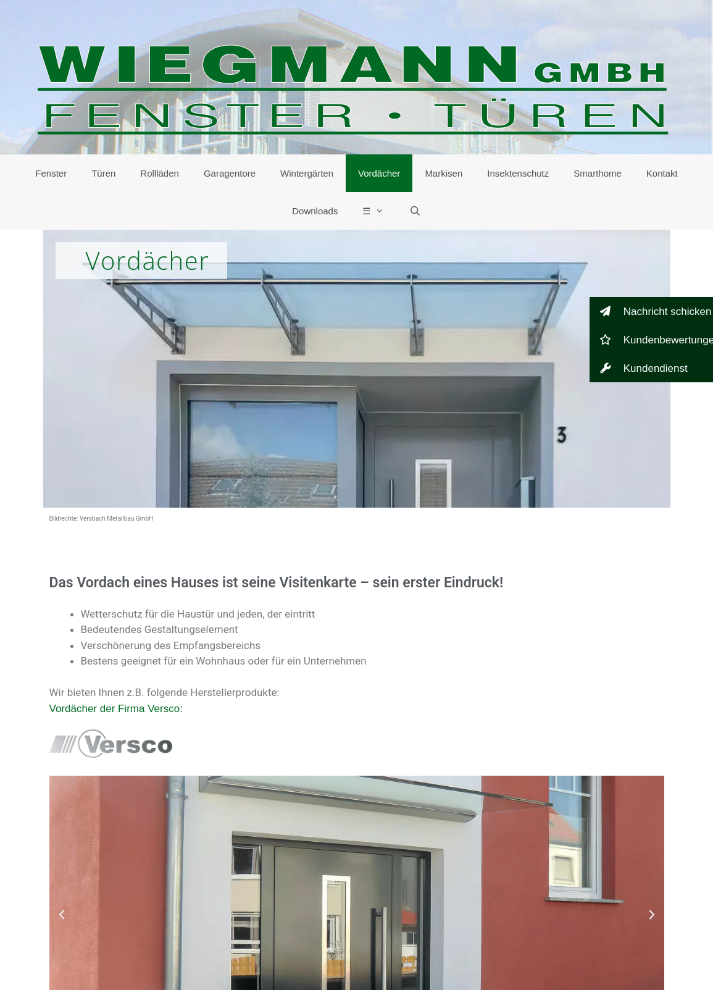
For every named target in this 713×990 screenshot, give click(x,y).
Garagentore (230, 173)
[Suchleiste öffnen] (414, 211)
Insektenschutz (518, 173)
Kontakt (662, 173)
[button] (62, 914)
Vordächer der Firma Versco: (116, 709)
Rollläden (159, 173)
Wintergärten (306, 173)
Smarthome (597, 173)
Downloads (315, 211)
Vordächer (379, 173)
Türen (103, 173)
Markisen (443, 173)
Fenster (51, 173)
